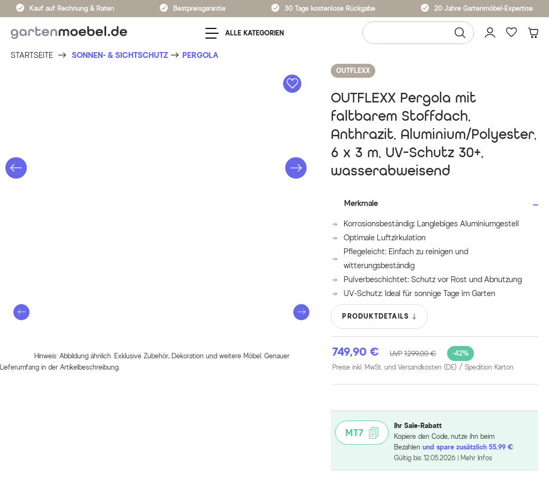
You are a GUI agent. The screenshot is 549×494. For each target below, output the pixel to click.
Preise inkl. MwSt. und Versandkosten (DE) (423, 367)
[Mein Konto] (490, 32)
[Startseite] (32, 55)
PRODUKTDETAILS (380, 316)
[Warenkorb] (533, 32)
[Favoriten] (511, 32)
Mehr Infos (476, 458)
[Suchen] (460, 32)
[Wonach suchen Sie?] (418, 32)
